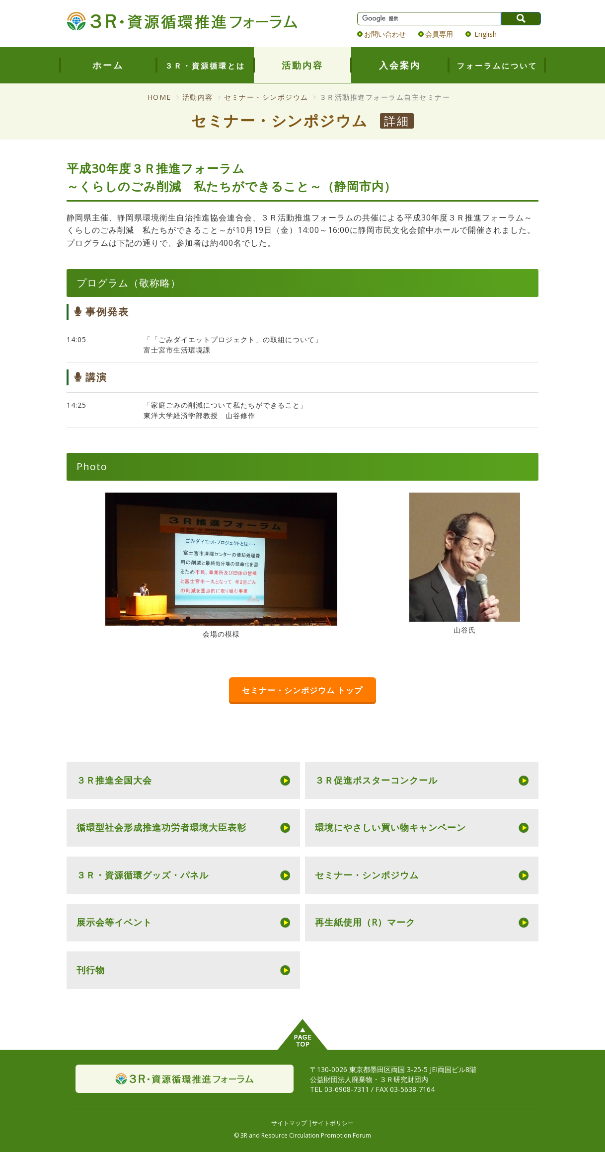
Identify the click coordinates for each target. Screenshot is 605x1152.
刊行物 (90, 970)
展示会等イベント (114, 922)
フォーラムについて (497, 66)
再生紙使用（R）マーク (365, 922)
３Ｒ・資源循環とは (205, 66)
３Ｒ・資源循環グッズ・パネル (142, 875)
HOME (159, 97)
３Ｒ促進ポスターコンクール (376, 780)
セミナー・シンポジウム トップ (302, 690)
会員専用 (439, 34)
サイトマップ (289, 1123)
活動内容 (302, 65)
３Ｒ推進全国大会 (114, 780)
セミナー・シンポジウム (266, 97)
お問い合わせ (385, 34)
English (484, 34)
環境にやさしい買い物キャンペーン (390, 827)
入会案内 (400, 65)
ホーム (108, 65)
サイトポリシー (333, 1123)
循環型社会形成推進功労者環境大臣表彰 (161, 827)
